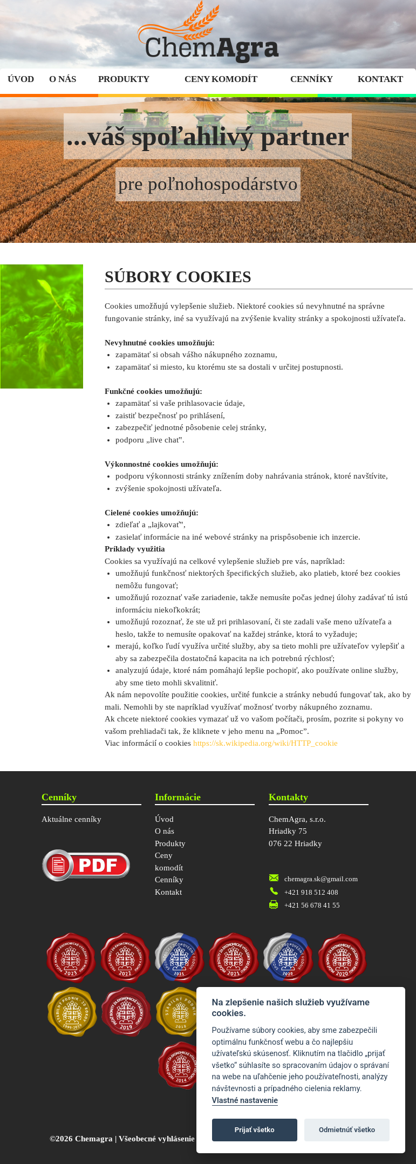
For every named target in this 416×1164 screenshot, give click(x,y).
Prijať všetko (255, 1130)
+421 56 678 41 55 (312, 905)
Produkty (123, 79)
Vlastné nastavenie (245, 1100)
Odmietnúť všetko (347, 1130)
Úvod (21, 79)
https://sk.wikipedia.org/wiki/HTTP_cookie (265, 743)
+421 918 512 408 (311, 892)
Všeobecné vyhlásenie (157, 1138)
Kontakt (380, 79)
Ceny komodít (221, 79)
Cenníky (311, 79)
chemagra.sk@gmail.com (321, 879)
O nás (62, 79)
